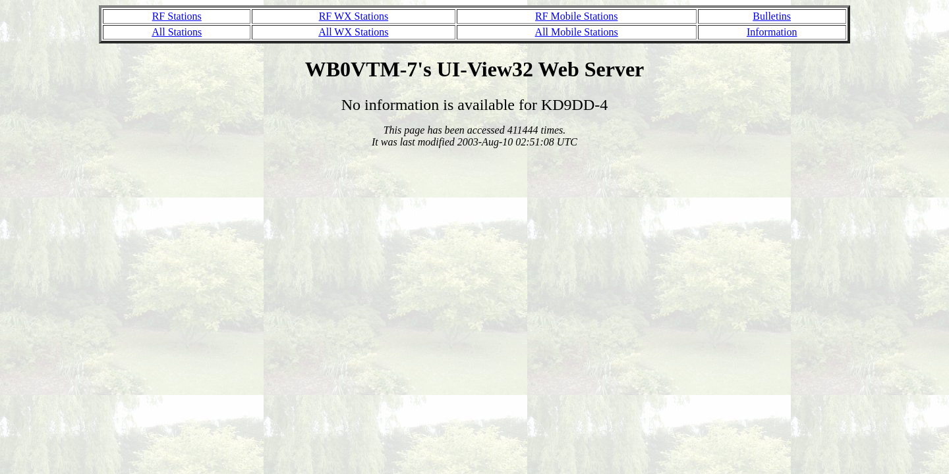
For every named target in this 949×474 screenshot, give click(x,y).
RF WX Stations (354, 16)
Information (772, 32)
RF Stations (177, 16)
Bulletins (772, 16)
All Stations (177, 32)
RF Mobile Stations (576, 16)
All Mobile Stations (576, 32)
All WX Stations (353, 32)
